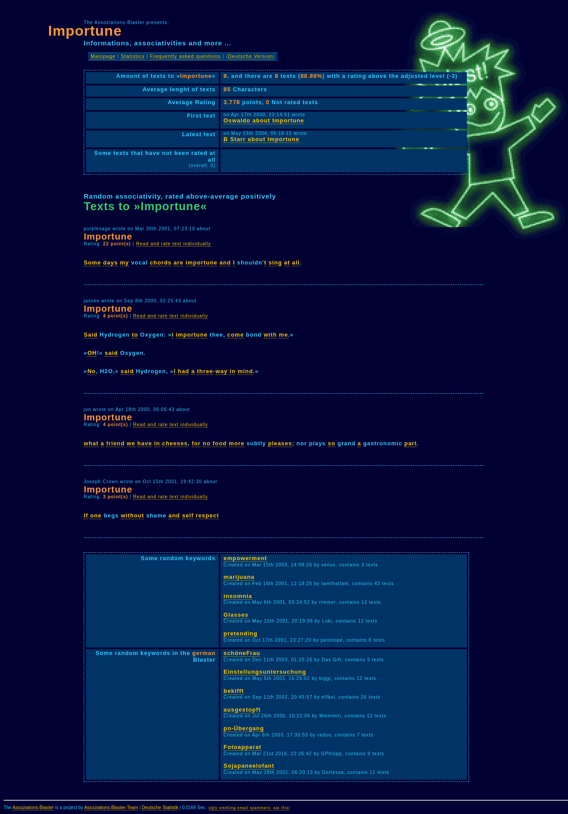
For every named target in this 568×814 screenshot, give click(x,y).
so (331, 443)
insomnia (238, 596)
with (270, 334)
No (91, 371)
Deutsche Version (250, 56)
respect (207, 515)
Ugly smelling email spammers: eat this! (249, 808)
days (110, 262)
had (183, 371)
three (205, 371)
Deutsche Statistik (160, 807)
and (225, 262)
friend (115, 443)
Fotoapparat (243, 747)
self (188, 515)
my (124, 262)
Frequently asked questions (185, 56)
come (235, 334)
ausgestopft (242, 709)
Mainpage (102, 56)
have (144, 443)
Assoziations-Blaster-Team (111, 807)
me (283, 334)
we (131, 443)
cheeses (175, 443)
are (179, 262)
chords (161, 262)
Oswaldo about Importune (264, 120)
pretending (240, 633)
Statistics (133, 56)
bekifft (234, 691)
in (232, 371)
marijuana (239, 577)
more (237, 443)
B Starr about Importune (261, 139)
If (86, 515)
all (296, 262)
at (287, 262)
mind (245, 371)
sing (275, 262)
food (219, 443)
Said (91, 334)
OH (92, 353)
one (96, 515)
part (411, 443)
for (196, 443)
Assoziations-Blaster (33, 807)
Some (92, 262)
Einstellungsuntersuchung (265, 671)
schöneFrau (242, 653)
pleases (280, 443)
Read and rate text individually (173, 243)
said (111, 353)
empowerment (245, 558)
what (91, 443)
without (132, 515)
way (222, 371)
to (135, 334)
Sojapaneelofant (249, 765)
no (207, 443)
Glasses (236, 614)
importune (202, 262)
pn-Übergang (244, 728)
